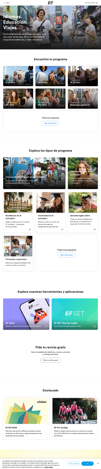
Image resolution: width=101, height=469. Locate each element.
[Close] (98, 463)
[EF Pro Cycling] (74, 411)
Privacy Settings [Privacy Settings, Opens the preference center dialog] (74, 463)
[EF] (50, 2)
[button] (6, 2)
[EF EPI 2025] (26, 411)
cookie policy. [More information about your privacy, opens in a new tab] (48, 467)
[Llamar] (91, 3)
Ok (87, 463)
